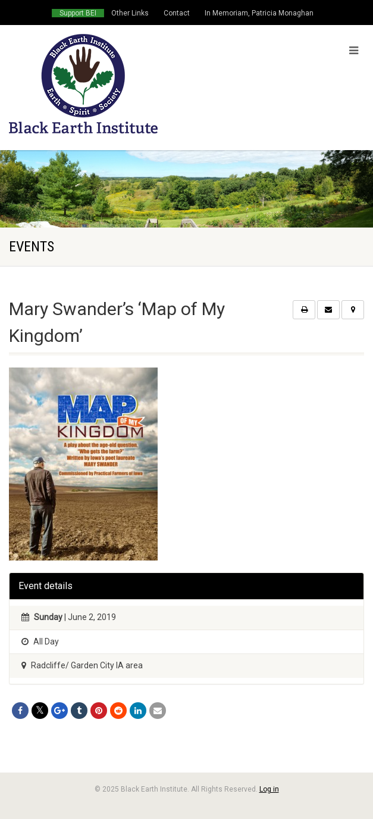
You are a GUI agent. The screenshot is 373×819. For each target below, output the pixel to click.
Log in (269, 789)
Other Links (130, 13)
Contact (177, 13)
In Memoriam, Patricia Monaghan (259, 13)
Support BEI (77, 13)
